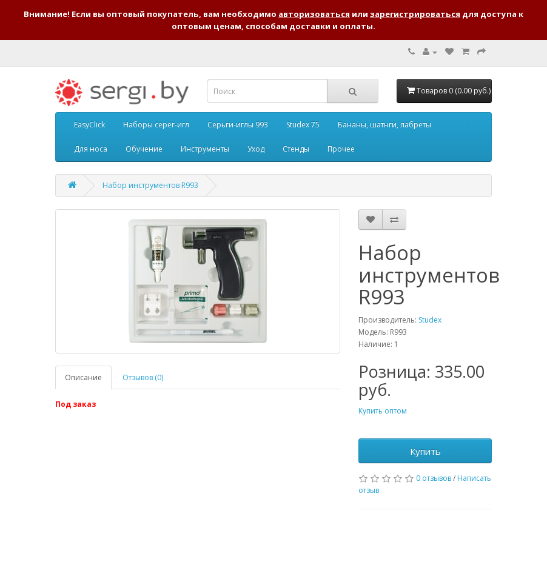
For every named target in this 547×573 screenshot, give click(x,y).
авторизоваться (314, 13)
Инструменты (205, 149)
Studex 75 (303, 124)
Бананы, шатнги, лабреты (384, 124)
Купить (425, 451)
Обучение (144, 149)
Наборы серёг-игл (156, 124)
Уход (255, 149)
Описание (83, 377)
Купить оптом (382, 411)
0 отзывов (433, 478)
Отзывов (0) (142, 377)
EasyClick (89, 124)
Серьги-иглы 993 (237, 124)
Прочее (341, 149)
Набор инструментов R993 (150, 185)
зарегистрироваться (415, 13)
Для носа (90, 149)
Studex (429, 320)
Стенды (296, 149)
